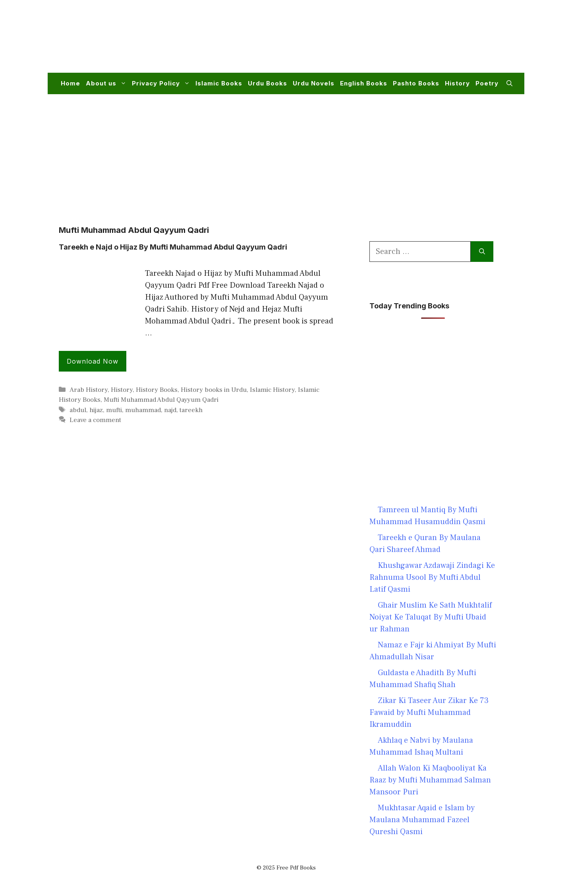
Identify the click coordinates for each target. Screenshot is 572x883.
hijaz (96, 410)
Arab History (89, 389)
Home (70, 83)
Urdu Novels (313, 83)
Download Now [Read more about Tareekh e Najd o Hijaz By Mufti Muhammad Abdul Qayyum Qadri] (92, 361)
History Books (157, 389)
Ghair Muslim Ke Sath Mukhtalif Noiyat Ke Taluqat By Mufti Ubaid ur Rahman (430, 617)
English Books (363, 83)
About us (107, 83)
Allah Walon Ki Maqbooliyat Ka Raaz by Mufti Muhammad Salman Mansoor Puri (430, 780)
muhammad (143, 410)
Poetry (487, 83)
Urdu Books (267, 83)
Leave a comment (95, 420)
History (457, 83)
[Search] (482, 251)
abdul (78, 410)
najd (170, 410)
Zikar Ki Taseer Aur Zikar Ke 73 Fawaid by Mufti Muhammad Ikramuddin (429, 712)
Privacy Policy (162, 83)
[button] (509, 83)
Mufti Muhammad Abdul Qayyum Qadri (161, 399)
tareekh (191, 410)
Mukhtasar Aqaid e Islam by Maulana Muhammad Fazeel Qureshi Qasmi (422, 820)
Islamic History (272, 389)
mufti (114, 410)
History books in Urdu (214, 389)
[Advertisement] (367, 41)
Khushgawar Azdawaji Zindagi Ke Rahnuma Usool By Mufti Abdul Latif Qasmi (432, 577)
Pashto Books (416, 83)
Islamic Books (218, 83)
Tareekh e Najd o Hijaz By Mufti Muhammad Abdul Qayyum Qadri (173, 247)
